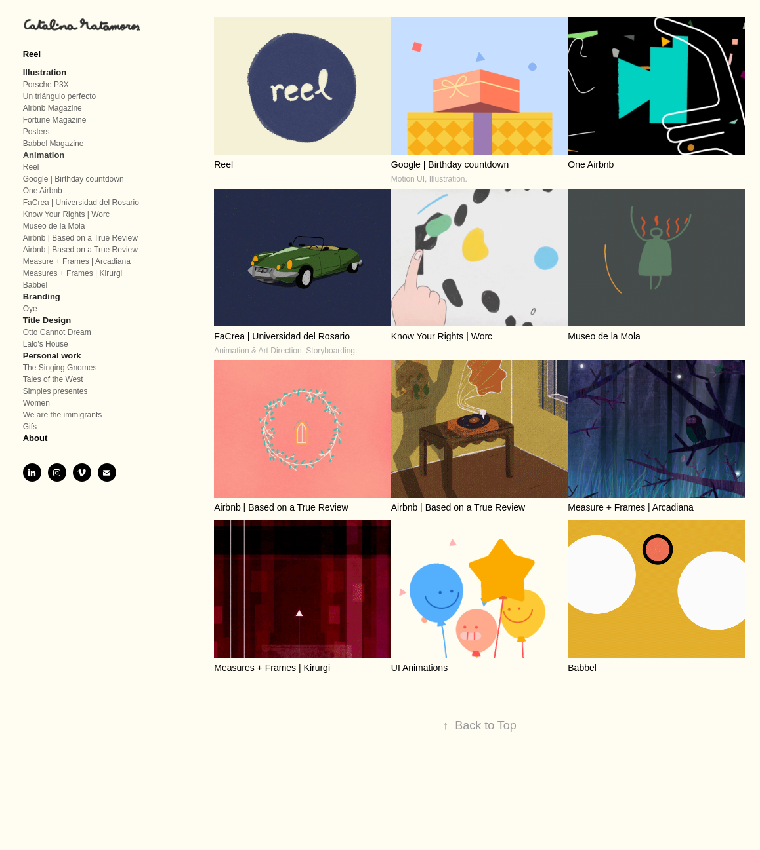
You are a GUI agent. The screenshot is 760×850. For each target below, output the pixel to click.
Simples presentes (55, 391)
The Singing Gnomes (60, 367)
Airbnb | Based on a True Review (80, 237)
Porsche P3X (46, 84)
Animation (44, 155)
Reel (32, 54)
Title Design (47, 320)
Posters (36, 131)
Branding (41, 296)
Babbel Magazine (53, 143)
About (35, 438)
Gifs (30, 426)
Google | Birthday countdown (73, 179)
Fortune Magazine (55, 120)
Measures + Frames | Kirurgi (73, 273)
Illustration (44, 72)
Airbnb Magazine (52, 108)
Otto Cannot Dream (57, 332)
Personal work (52, 355)
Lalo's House (45, 344)
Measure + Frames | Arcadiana (77, 261)
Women (36, 403)
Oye (30, 308)
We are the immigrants (62, 414)
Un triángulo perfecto (59, 96)
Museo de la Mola (54, 226)
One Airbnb (42, 190)
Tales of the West (53, 379)
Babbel (35, 285)
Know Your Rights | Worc (66, 214)
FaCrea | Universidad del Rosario (81, 202)
